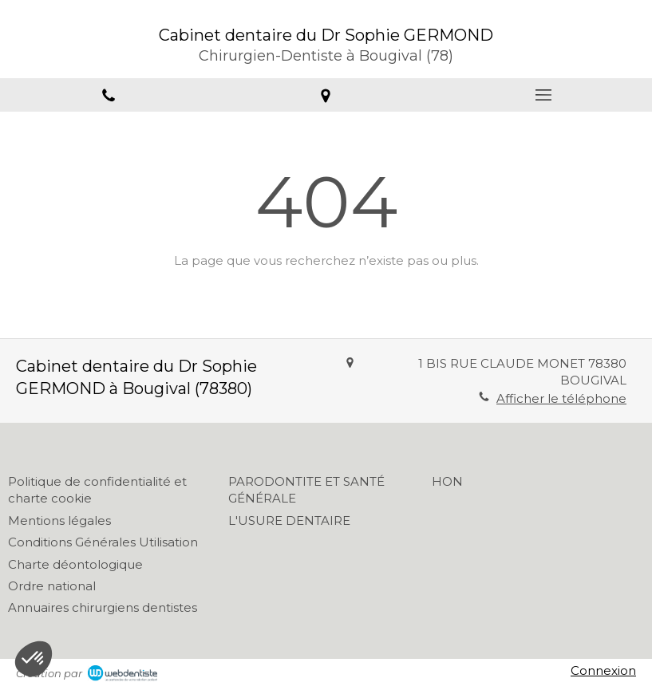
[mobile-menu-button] (543, 95)
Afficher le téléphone (561, 398)
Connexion (603, 670)
